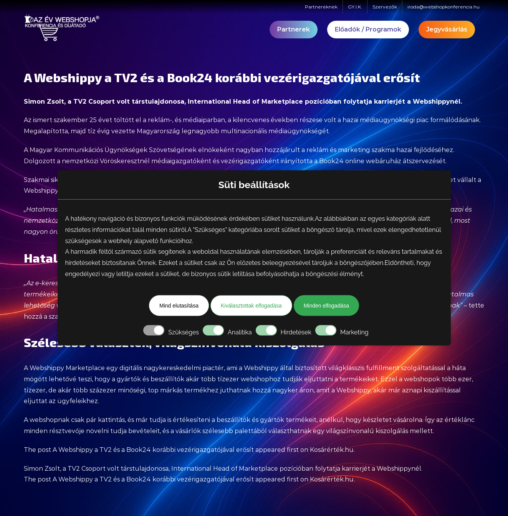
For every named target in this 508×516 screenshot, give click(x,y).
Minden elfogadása (326, 306)
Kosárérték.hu (332, 449)
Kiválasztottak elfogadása (251, 306)
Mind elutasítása (179, 306)
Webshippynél (436, 101)
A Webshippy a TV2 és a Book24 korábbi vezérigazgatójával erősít (153, 449)
